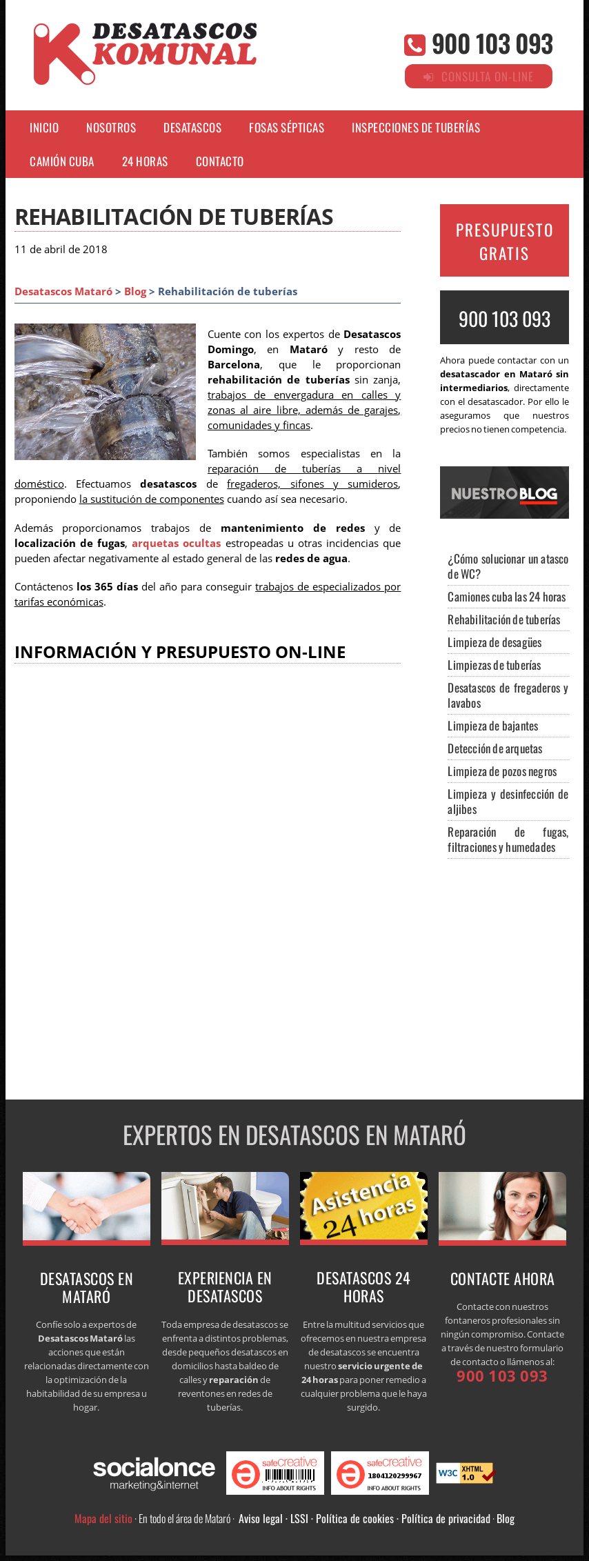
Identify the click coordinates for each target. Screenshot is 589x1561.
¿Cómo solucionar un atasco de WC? (508, 566)
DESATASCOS (192, 127)
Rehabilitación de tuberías (504, 619)
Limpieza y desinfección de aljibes (508, 801)
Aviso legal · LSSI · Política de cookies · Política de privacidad (364, 1518)
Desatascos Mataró (63, 291)
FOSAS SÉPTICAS (286, 127)
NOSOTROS (111, 127)
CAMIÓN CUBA (62, 161)
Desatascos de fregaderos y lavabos (508, 695)
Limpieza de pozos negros (502, 770)
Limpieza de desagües (494, 641)
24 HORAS (145, 161)
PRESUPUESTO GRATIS (505, 241)
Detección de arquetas (495, 748)
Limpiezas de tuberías (494, 664)
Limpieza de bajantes (493, 725)
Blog (135, 291)
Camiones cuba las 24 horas (507, 596)
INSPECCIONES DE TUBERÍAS (416, 127)
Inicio (44, 127)
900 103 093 (492, 42)
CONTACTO (220, 161)
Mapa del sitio (103, 1518)
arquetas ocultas (176, 543)
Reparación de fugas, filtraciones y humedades (508, 839)
